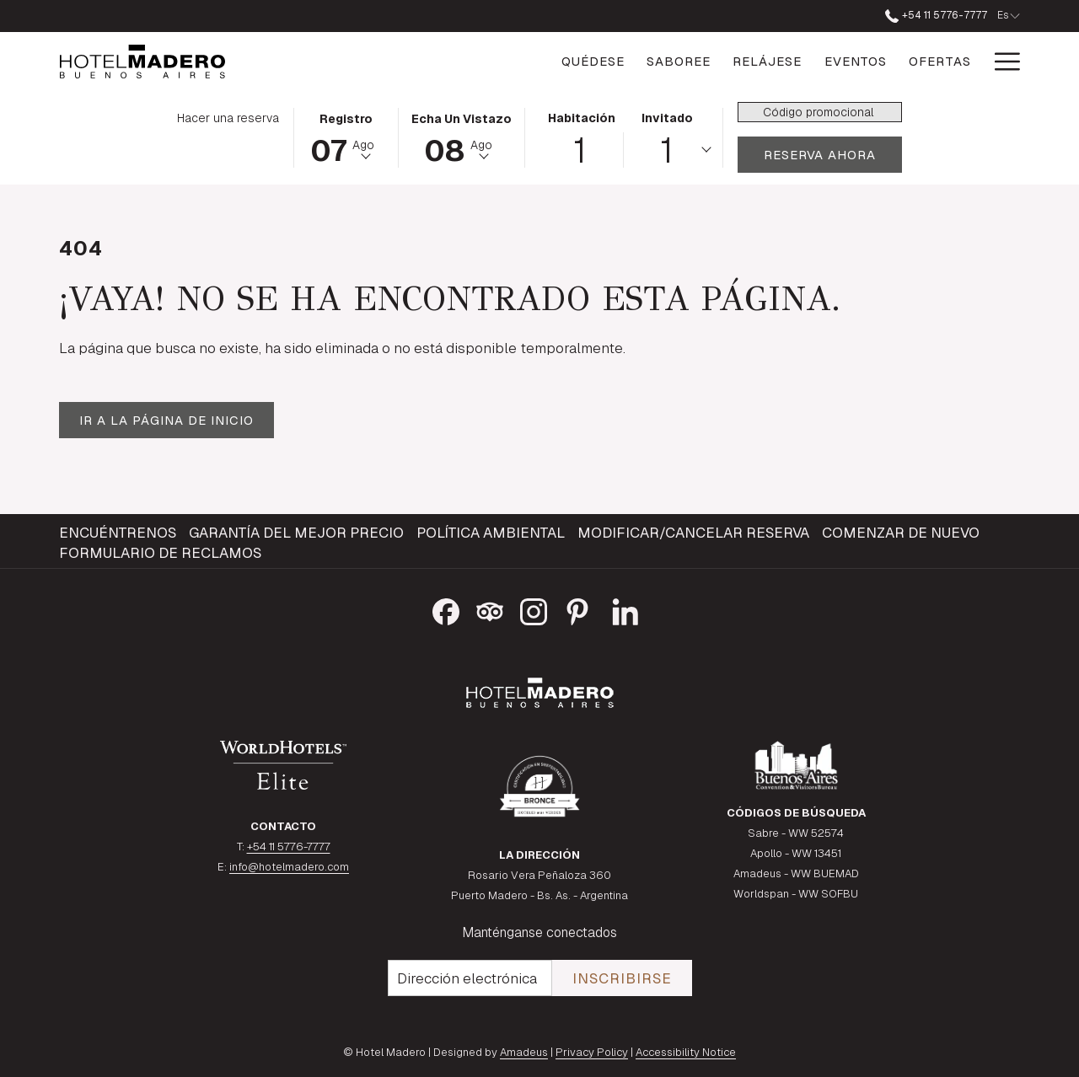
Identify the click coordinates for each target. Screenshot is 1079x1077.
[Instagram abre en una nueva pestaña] (533, 609)
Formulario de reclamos (160, 553)
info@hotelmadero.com (289, 867)
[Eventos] (775, 61)
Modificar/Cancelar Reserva (693, 532)
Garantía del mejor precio (296, 532)
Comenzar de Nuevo (901, 532)
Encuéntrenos (117, 532)
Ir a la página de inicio (166, 420)
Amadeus (524, 1052)
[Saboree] (598, 61)
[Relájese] (687, 61)
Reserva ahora (833, 154)
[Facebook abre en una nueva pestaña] (445, 609)
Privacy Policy (592, 1052)
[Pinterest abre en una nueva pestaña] (577, 609)
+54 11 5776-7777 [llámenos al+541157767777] (935, 15)
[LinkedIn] (625, 609)
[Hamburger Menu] (1001, 61)
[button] (345, 136)
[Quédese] (513, 61)
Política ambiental (490, 532)
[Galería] (942, 61)
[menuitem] (120, 532)
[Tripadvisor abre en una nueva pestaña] (489, 609)
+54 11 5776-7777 (288, 846)
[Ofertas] (860, 61)
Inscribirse (622, 978)
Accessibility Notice (686, 1052)
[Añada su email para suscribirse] (470, 978)
